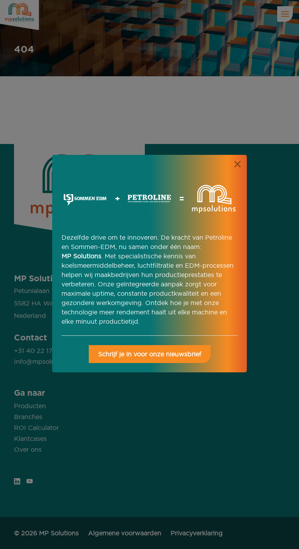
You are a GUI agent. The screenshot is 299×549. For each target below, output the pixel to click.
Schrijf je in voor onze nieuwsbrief (149, 354)
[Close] (237, 164)
